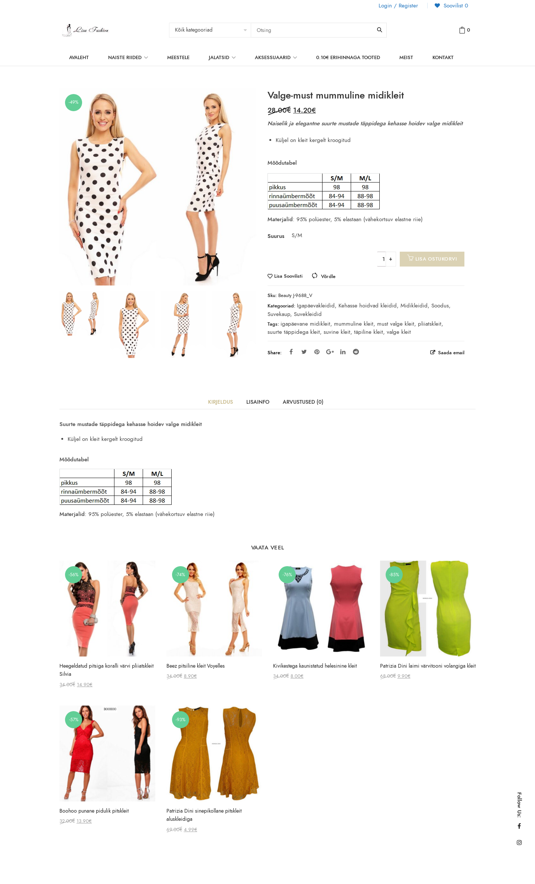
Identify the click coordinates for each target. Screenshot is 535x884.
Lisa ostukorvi (436, 258)
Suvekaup (279, 314)
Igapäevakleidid (316, 305)
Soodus (440, 305)
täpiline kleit (368, 332)
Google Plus (330, 351)
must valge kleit (395, 324)
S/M (296, 235)
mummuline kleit (353, 324)
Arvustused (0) (303, 402)
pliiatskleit (429, 324)
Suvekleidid (308, 314)
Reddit (356, 351)
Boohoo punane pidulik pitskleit (94, 810)
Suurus (276, 236)
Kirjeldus (220, 402)
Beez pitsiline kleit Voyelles (195, 666)
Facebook (291, 351)
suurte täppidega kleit (294, 332)
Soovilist (455, 5)
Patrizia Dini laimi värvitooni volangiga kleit (428, 666)
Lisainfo (257, 402)
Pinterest (317, 351)
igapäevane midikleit (305, 324)
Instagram (519, 842)
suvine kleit (337, 332)
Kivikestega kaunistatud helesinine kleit (315, 666)
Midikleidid (414, 305)
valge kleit (399, 332)
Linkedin (343, 351)
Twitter (304, 351)
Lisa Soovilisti (288, 276)
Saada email (450, 352)
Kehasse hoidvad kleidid (367, 305)
